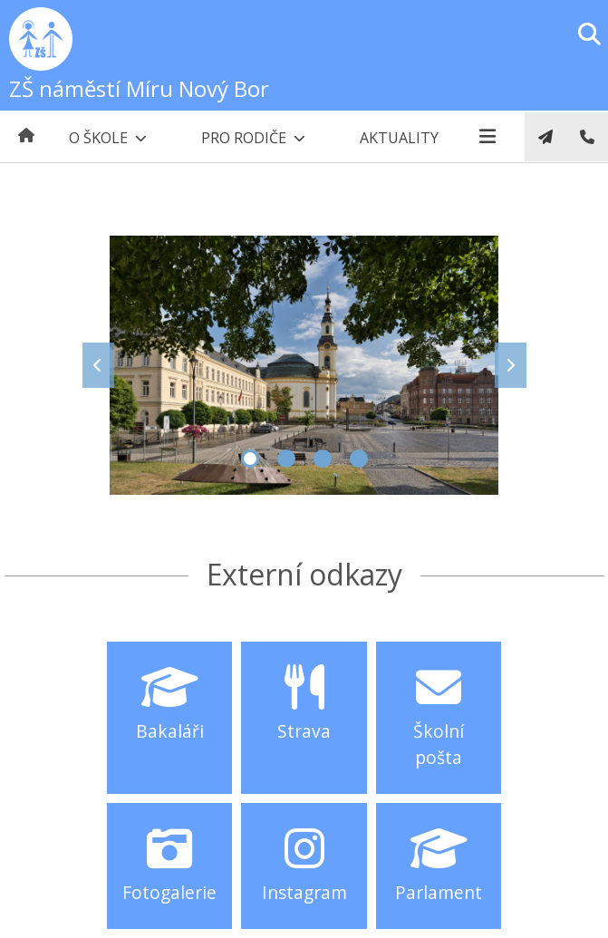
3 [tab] (323, 459)
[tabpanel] (304, 365)
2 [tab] (286, 459)
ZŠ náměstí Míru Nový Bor (139, 88)
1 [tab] (250, 459)
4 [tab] (359, 459)
